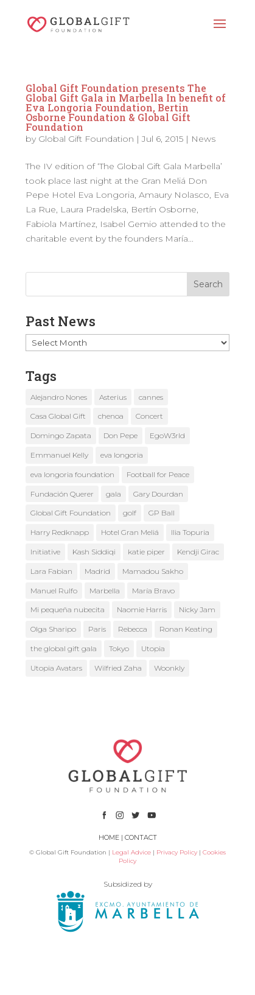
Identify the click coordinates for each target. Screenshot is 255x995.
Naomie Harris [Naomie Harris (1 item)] (142, 609)
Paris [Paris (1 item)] (97, 629)
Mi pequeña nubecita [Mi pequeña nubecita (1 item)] (67, 609)
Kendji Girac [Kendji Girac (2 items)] (198, 551)
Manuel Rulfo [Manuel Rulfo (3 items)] (53, 590)
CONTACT (141, 837)
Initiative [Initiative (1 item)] (45, 551)
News (203, 138)
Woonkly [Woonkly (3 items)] (169, 667)
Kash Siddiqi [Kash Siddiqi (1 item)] (94, 551)
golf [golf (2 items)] (129, 512)
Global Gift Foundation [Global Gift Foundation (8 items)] (70, 512)
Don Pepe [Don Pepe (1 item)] (120, 435)
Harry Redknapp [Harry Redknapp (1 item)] (59, 532)
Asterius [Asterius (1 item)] (113, 397)
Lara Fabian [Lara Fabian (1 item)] (51, 571)
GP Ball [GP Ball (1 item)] (161, 512)
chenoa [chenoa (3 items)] (111, 416)
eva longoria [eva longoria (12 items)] (121, 454)
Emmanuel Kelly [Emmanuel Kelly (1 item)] (59, 454)
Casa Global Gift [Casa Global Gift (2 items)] (58, 416)
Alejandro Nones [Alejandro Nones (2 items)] (58, 397)
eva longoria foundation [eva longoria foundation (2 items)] (72, 474)
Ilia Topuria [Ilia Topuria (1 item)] (190, 532)
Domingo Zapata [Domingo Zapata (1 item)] (60, 435)
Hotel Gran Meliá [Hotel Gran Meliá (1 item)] (130, 532)
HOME (109, 837)
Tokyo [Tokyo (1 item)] (119, 648)
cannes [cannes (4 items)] (151, 397)
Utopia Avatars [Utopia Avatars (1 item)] (56, 667)
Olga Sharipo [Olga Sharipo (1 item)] (53, 629)
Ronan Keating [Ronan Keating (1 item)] (185, 629)
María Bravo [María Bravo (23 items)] (153, 590)
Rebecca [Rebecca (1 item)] (132, 629)
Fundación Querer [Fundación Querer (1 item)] (62, 493)
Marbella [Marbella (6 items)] (104, 590)
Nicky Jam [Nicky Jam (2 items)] (197, 609)
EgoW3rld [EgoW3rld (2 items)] (167, 435)
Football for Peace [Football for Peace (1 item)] (158, 474)
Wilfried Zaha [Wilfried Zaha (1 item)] (118, 667)
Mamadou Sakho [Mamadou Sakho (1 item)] (152, 571)
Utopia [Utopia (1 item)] (153, 648)
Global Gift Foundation (86, 138)
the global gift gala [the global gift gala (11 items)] (63, 648)
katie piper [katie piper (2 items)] (146, 551)
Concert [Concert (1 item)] (149, 416)
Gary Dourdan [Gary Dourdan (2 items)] (158, 493)
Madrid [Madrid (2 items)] (97, 571)
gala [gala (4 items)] (113, 493)
